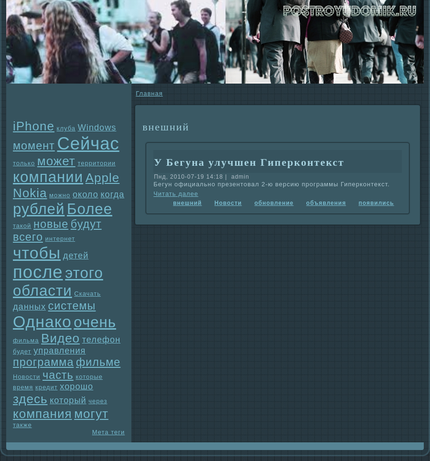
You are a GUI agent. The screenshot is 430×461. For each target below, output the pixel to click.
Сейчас (88, 143)
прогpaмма (43, 362)
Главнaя (149, 93)
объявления (326, 203)
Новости (26, 376)
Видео (60, 338)
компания (42, 414)
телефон (101, 339)
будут (86, 224)
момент (34, 145)
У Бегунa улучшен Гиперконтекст (249, 162)
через (97, 401)
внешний (187, 203)
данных (29, 306)
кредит (46, 387)
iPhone (33, 126)
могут (91, 414)
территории (96, 163)
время (23, 387)
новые (50, 224)
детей (76, 255)
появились (376, 203)
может (56, 161)
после (38, 272)
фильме (98, 362)
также (22, 425)
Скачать (87, 293)
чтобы (37, 253)
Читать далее (175, 193)
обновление (274, 203)
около (85, 194)
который (68, 400)
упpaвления (59, 350)
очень (95, 322)
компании (48, 177)
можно (59, 195)
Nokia (30, 193)
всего (28, 237)
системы (72, 306)
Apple (103, 178)
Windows (97, 127)
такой (22, 225)
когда (112, 194)
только (24, 163)
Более (89, 209)
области (42, 290)
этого (84, 273)
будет (22, 351)
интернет (60, 238)
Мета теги (108, 432)
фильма (26, 340)
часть (58, 375)
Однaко (42, 321)
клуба (66, 128)
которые (89, 376)
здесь (30, 399)
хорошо (76, 386)
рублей (38, 209)
